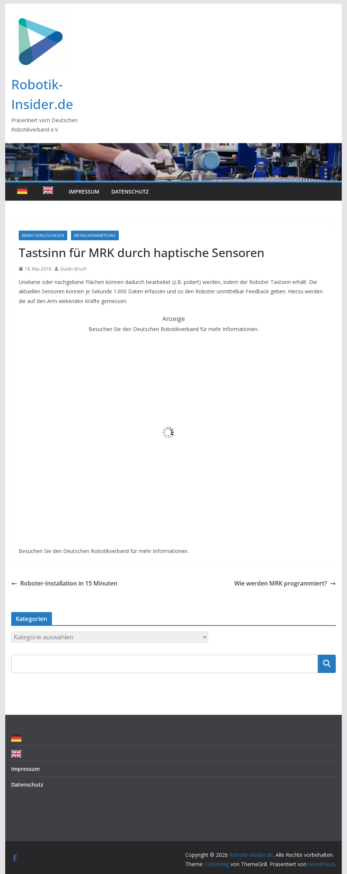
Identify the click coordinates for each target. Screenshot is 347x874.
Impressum (84, 191)
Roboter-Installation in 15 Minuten (64, 583)
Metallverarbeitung (95, 235)
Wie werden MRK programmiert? (285, 583)
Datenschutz (130, 191)
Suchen (327, 664)
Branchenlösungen (43, 235)
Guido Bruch (73, 269)
